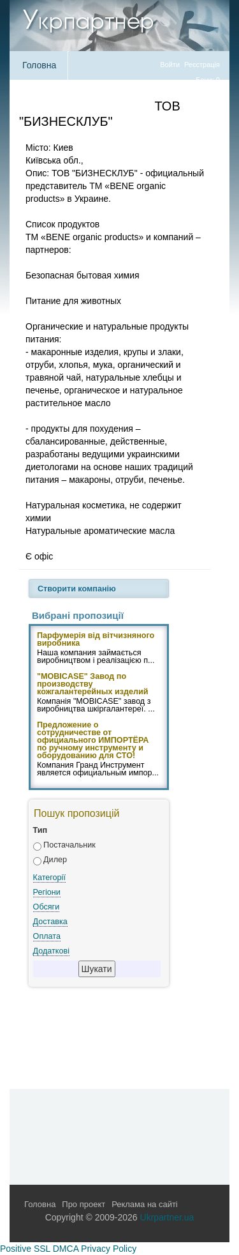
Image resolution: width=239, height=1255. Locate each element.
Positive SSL (25, 1249)
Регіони (47, 892)
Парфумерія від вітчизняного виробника (95, 640)
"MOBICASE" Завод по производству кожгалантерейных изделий (92, 684)
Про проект (83, 1204)
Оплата (47, 936)
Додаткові (51, 951)
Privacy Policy (108, 1249)
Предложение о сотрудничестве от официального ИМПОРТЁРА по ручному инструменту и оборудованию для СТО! (92, 741)
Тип (40, 830)
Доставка (50, 921)
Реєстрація (202, 64)
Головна (39, 65)
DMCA (65, 1249)
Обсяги (46, 906)
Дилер (55, 859)
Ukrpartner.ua (167, 1217)
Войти (170, 64)
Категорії (49, 877)
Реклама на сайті (145, 1204)
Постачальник (69, 844)
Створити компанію (77, 588)
